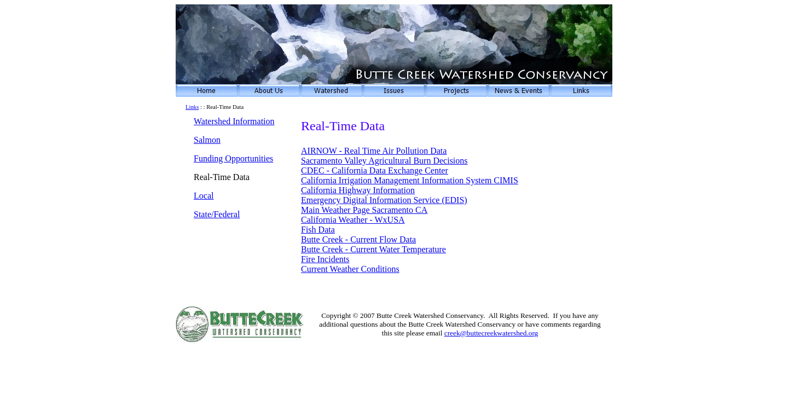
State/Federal (217, 214)
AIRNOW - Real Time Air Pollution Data (374, 150)
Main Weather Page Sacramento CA (364, 210)
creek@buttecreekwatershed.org (491, 333)
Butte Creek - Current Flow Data (358, 239)
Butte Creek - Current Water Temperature (373, 249)
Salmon (207, 139)
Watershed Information (234, 121)
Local (203, 195)
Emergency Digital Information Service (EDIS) (384, 200)
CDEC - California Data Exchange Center (374, 170)
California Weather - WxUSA (353, 219)
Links (192, 107)
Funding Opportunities (233, 158)
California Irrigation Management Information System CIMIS (409, 180)
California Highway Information (358, 190)
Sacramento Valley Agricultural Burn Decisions (384, 160)
